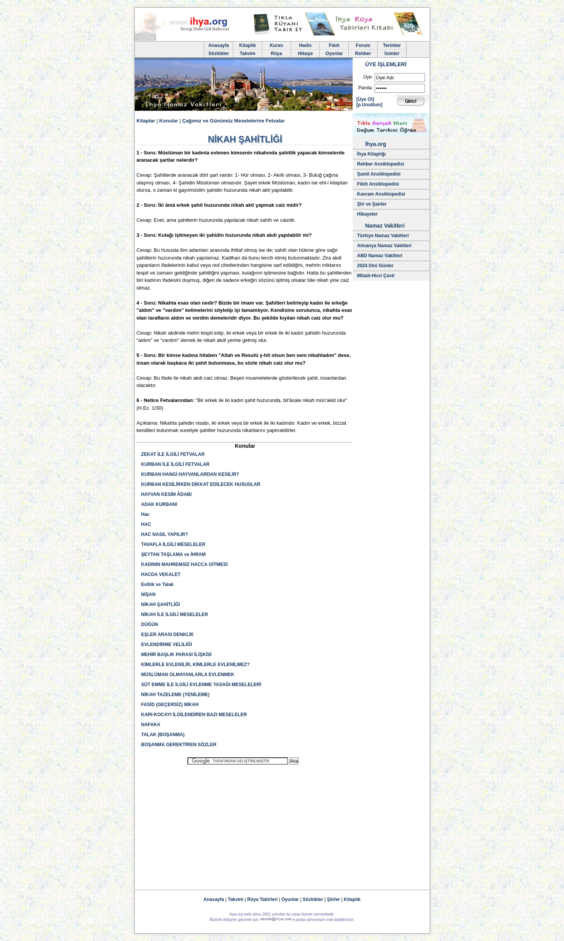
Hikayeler (367, 214)
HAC (146, 524)
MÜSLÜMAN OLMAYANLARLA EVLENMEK (187, 674)
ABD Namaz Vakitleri (379, 255)
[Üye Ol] (365, 99)
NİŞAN (148, 594)
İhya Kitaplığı (371, 154)
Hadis (305, 45)
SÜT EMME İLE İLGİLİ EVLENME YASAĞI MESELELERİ (201, 684)
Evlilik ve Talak (157, 584)
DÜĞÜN (149, 624)
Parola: (365, 87)
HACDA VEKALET (161, 574)
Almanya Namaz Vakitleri (384, 245)
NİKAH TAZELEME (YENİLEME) (175, 694)
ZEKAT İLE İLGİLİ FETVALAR (173, 454)
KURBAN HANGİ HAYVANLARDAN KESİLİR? (190, 474)
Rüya (276, 53)
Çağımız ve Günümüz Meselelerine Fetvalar (233, 121)
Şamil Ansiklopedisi (379, 174)
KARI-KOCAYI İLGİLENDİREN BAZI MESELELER (194, 714)
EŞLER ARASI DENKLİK (167, 634)
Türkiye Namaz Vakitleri (383, 235)
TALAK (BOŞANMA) (163, 734)
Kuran (276, 45)
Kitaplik (247, 45)
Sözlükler (218, 53)
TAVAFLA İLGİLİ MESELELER (173, 544)
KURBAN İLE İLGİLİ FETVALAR (175, 464)
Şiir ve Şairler (372, 204)
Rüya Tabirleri (262, 899)
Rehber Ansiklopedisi (380, 164)
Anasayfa (218, 45)
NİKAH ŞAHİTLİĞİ (160, 604)
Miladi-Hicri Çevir (376, 275)
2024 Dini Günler (375, 265)
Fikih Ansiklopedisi (378, 184)
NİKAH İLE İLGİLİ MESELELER (174, 614)
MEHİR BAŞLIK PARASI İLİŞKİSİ (176, 654)
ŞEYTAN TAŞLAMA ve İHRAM (173, 554)
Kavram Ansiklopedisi (381, 194)
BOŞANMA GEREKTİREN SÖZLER (179, 744)
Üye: (368, 77)
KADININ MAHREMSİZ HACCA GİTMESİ (184, 564)
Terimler (392, 45)
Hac (145, 514)
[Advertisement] (243, 824)
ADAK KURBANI (159, 504)
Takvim (247, 53)
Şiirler (333, 899)
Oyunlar (334, 53)
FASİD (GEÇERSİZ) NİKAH (170, 704)
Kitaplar (146, 121)
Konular (168, 121)
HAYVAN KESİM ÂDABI (166, 494)
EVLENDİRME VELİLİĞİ (166, 644)
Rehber (363, 53)
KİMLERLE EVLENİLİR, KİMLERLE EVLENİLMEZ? (195, 664)
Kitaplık (352, 899)
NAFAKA (151, 724)
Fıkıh (334, 45)
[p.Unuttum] (369, 104)
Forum (363, 45)
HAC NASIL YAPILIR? (164, 534)
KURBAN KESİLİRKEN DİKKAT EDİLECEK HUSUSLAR (201, 484)
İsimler (392, 53)
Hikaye (305, 53)
